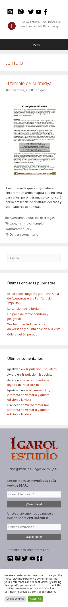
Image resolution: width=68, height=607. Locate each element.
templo (38, 223)
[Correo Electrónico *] (34, 494)
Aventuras (17, 218)
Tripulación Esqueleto (41, 369)
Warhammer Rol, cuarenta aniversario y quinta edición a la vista (28, 395)
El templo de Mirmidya (28, 83)
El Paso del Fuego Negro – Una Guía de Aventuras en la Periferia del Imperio (33, 298)
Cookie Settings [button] (15, 598)
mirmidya (25, 223)
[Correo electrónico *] (34, 527)
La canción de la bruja (23, 308)
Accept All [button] (35, 598)
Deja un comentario (24, 234)
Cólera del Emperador (23, 334)
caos (13, 223)
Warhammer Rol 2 (18, 229)
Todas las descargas (40, 218)
